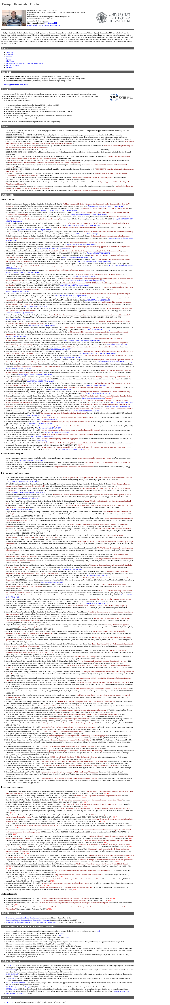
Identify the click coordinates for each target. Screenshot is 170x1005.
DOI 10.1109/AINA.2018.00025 (52, 582)
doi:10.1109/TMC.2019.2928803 (83, 276)
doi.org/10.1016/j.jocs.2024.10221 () (82, 225)
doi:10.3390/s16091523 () (40, 381)
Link (98, 931)
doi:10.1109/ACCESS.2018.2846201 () (98, 353)
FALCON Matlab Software (16, 983)
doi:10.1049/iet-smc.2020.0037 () (70, 296)
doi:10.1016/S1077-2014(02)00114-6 (71, 449)
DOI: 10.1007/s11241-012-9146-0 (39, 415)
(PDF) (80, 445)
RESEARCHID (55, 25)
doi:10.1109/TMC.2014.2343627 (93, 398)
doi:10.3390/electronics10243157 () (94, 262)
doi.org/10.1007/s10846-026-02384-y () (106, 206)
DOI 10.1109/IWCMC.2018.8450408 (69, 569)
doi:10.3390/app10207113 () (74, 285)
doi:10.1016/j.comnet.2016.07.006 (95, 385)
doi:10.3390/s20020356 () (19, 313)
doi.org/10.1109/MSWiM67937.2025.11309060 (22, 482)
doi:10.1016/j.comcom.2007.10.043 (57, 432)
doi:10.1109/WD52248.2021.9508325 (19, 509)
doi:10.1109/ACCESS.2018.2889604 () (81, 340)
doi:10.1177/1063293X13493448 (118, 407)
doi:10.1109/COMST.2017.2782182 (18, 368)
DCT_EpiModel (12, 974)
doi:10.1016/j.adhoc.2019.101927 (18, 319)
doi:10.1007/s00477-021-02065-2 (98, 253)
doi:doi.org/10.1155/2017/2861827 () (35, 375)
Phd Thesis (10, 61)
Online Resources (12, 65)
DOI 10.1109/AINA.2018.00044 (97, 576)
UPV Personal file (51, 23)
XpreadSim (10, 978)
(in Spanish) (15, 84)
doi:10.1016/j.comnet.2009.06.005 (41, 424)
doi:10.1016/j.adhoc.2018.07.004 (59, 349)
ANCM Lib (10, 965)
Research (9, 55)
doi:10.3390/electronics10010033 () (23, 272)
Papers (8, 59)
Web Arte (9, 1002)
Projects (9, 57)
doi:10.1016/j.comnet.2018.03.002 (68, 358)
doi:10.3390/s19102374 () (41, 326)
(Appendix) (109, 398)
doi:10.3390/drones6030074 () (77, 257)
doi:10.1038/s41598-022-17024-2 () (53, 249)
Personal (9, 67)
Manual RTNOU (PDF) (122, 991)
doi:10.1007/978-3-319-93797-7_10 (95, 603)
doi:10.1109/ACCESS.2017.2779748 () (114, 362)
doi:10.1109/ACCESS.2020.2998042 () (87, 281)
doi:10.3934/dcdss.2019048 (16, 336)
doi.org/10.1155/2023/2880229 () (80, 244)
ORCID (46, 25)
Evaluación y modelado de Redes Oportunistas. (22, 918)
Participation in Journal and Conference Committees (24, 63)
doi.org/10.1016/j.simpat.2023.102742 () (87, 234)
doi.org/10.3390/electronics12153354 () (32, 230)
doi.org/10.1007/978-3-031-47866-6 (32, 460)
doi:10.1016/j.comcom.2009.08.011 (45, 419)
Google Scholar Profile (35, 25)
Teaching (9, 52)
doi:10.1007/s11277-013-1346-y (122, 402)
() (42, 441)
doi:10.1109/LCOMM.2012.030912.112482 (96, 394)
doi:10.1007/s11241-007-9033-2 (42, 436)
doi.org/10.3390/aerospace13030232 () (59, 210)
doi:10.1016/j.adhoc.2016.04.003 (59, 390)
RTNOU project (11, 989)
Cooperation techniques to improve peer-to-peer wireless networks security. (32, 922)
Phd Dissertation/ (17, 993)
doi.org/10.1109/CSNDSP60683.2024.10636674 (28, 492)
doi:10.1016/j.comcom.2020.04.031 (97, 300)
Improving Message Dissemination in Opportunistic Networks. (28, 920)
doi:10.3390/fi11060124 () (96, 330)
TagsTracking (11, 970)
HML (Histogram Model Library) (18, 987)
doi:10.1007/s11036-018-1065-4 (118, 345)
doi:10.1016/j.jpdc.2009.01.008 (50, 428)
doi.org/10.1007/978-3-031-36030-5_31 (26, 499)
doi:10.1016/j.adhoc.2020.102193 (35, 306)
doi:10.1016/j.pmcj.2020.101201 (17, 291)
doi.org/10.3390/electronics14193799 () (89, 215)
